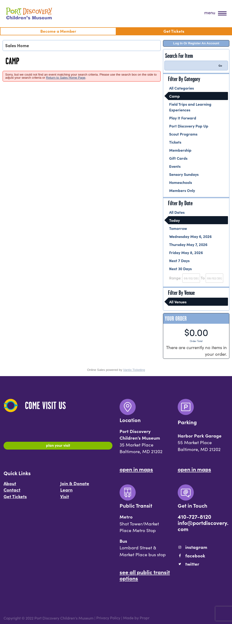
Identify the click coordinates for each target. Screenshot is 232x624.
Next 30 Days (180, 268)
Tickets (175, 142)
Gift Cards (178, 158)
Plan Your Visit (58, 446)
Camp (174, 96)
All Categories (181, 88)
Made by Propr (136, 617)
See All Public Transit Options (145, 575)
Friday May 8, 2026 (186, 252)
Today (174, 220)
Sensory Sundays (184, 174)
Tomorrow (178, 228)
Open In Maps (136, 469)
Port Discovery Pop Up (188, 125)
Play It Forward (182, 117)
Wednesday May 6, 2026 (190, 236)
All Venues (177, 301)
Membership (180, 150)
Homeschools (180, 182)
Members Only (182, 190)
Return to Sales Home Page (65, 77)
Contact (12, 492)
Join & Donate (74, 485)
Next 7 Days (179, 260)
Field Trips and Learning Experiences (190, 106)
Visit (64, 498)
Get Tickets (15, 498)
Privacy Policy (108, 617)
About (10, 485)
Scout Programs (183, 134)
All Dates (177, 212)
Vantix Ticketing (134, 370)
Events (175, 166)
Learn (66, 492)
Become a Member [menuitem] (58, 31)
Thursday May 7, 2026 (188, 244)
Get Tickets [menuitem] (173, 31)
